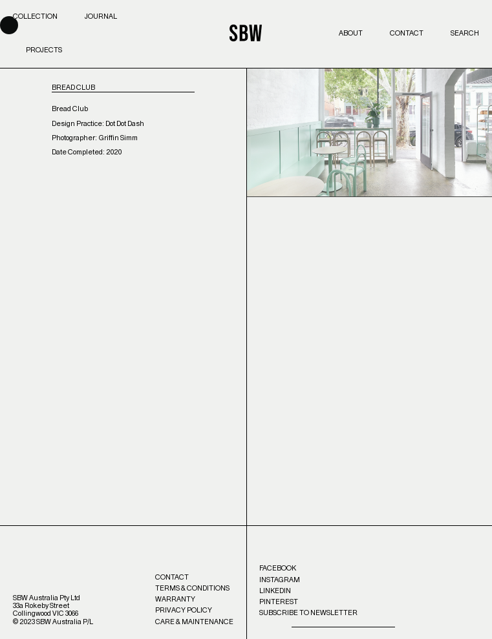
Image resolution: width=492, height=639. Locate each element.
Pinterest (278, 601)
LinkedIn (275, 590)
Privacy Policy (183, 610)
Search (465, 33)
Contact (406, 33)
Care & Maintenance (194, 621)
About (351, 33)
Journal (101, 16)
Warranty (175, 599)
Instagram (279, 579)
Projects (44, 50)
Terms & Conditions (192, 588)
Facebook (277, 568)
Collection (35, 16)
